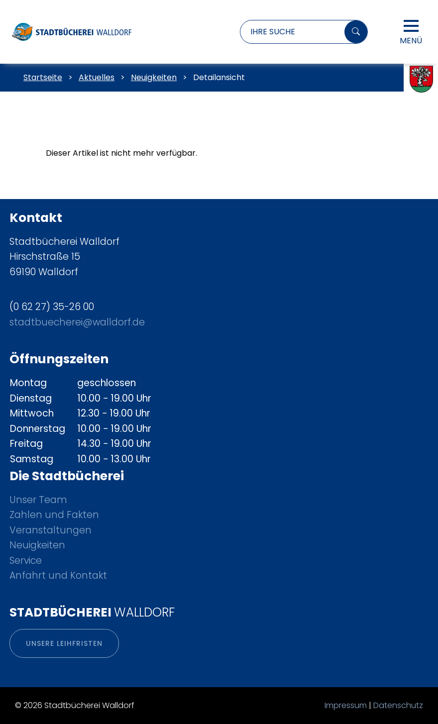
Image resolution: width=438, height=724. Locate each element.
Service (25, 560)
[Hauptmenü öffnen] (411, 26)
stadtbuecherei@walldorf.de (77, 322)
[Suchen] (355, 31)
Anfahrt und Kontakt (58, 575)
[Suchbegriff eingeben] (290, 32)
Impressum (346, 705)
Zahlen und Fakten (54, 514)
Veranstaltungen (50, 530)
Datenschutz (398, 705)
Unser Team (38, 500)
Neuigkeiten (37, 545)
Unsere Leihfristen (64, 643)
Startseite (42, 77)
